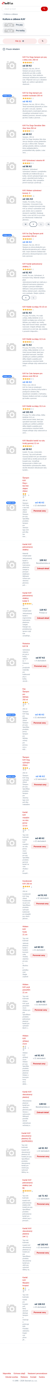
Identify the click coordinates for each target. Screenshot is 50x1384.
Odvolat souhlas (11, 1377)
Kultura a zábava (11, 14)
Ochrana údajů (19, 1373)
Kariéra (42, 1377)
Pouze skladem (13, 49)
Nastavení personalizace (37, 1373)
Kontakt (33, 1377)
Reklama (24, 1377)
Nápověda (7, 1373)
